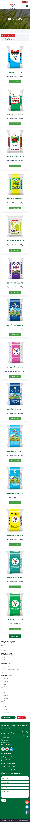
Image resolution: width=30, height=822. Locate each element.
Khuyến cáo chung (7, 35)
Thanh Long (6, 666)
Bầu (4, 684)
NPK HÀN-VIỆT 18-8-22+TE (15, 199)
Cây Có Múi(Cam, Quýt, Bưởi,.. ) (12, 669)
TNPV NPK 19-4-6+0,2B (15, 72)
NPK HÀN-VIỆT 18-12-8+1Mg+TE (15, 157)
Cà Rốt (5, 706)
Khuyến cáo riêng (8, 39)
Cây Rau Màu (13, 31)
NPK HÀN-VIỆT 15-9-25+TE (15, 283)
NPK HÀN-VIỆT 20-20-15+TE (15, 367)
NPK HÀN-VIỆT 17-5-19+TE (15, 451)
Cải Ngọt (5, 698)
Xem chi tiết (15, 82)
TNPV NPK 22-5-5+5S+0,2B (15, 115)
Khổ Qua (5, 681)
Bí (4, 687)
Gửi (4, 800)
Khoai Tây (6, 712)
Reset (21, 717)
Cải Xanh (5, 701)
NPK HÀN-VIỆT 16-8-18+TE (15, 409)
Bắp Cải (5, 695)
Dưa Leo (5, 678)
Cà (4, 689)
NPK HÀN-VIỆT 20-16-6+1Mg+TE (15, 241)
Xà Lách (5, 704)
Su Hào (5, 709)
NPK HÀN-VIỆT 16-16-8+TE (15, 535)
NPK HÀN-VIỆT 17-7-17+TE (15, 493)
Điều (4, 650)
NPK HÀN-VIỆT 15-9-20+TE (15, 325)
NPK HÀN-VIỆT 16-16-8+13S (15, 620)
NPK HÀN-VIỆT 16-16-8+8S (15, 578)
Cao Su (5, 647)
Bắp (4, 660)
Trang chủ (4, 31)
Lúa (4, 657)
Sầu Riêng (6, 672)
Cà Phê (5, 645)
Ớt (4, 692)
